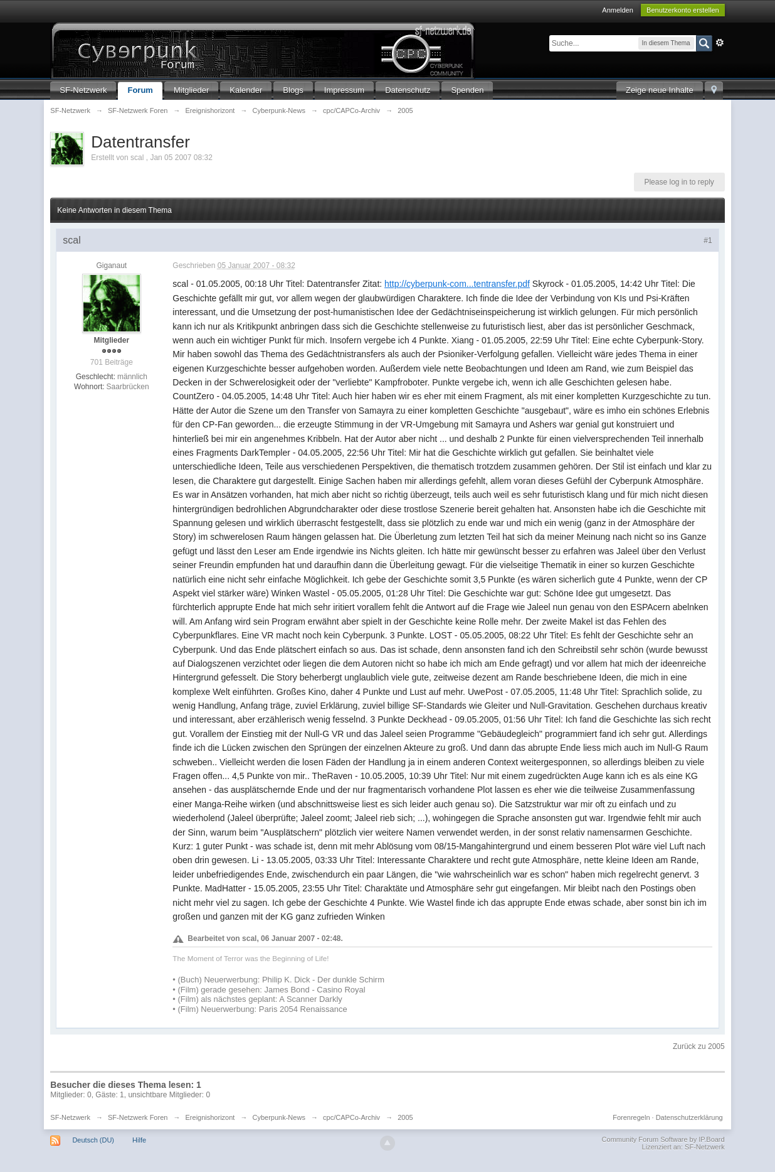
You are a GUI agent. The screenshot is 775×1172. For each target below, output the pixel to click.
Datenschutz (407, 90)
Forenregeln (631, 1117)
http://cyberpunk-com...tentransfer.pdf (457, 284)
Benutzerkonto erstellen (682, 10)
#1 (708, 240)
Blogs (293, 90)
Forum (139, 90)
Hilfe (139, 1140)
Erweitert (720, 43)
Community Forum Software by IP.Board (663, 1139)
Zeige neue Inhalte (659, 90)
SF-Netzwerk (83, 90)
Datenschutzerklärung (689, 1117)
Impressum (344, 90)
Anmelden (617, 10)
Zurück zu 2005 (699, 1046)
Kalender (245, 90)
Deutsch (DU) (93, 1140)
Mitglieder (191, 90)
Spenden (467, 90)
